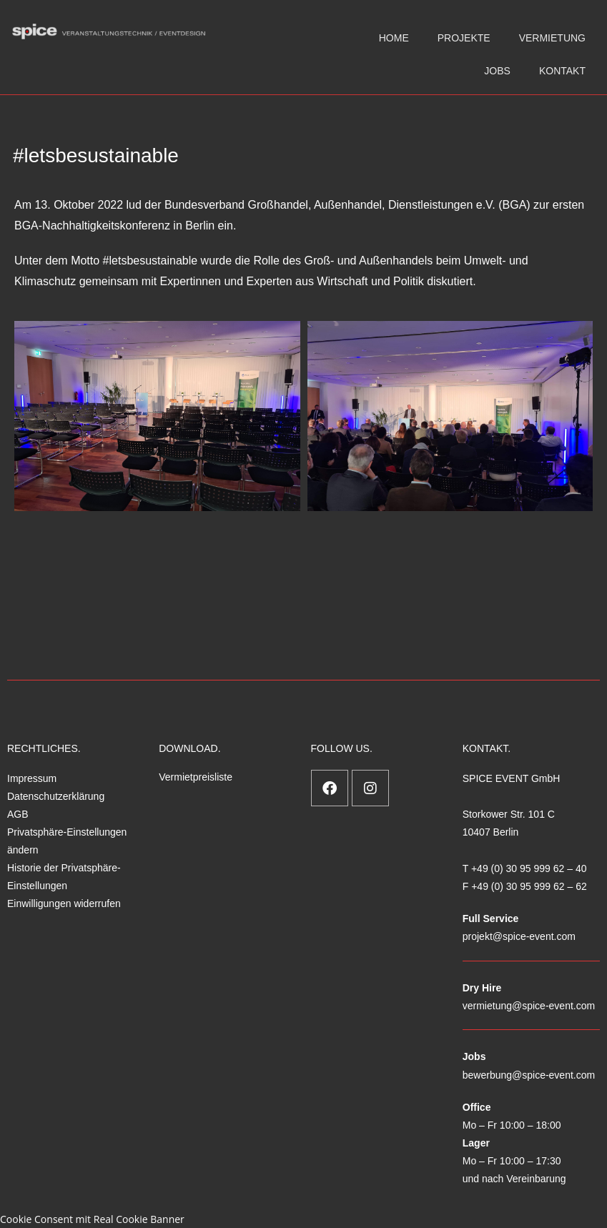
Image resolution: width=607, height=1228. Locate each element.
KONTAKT (562, 70)
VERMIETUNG (552, 38)
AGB (18, 814)
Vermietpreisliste (195, 777)
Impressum (31, 778)
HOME (394, 38)
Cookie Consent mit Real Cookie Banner (92, 1219)
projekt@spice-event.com (519, 936)
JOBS (497, 70)
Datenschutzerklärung (55, 796)
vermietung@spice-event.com (529, 1005)
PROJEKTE (464, 38)
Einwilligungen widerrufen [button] (64, 903)
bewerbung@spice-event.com (529, 1075)
